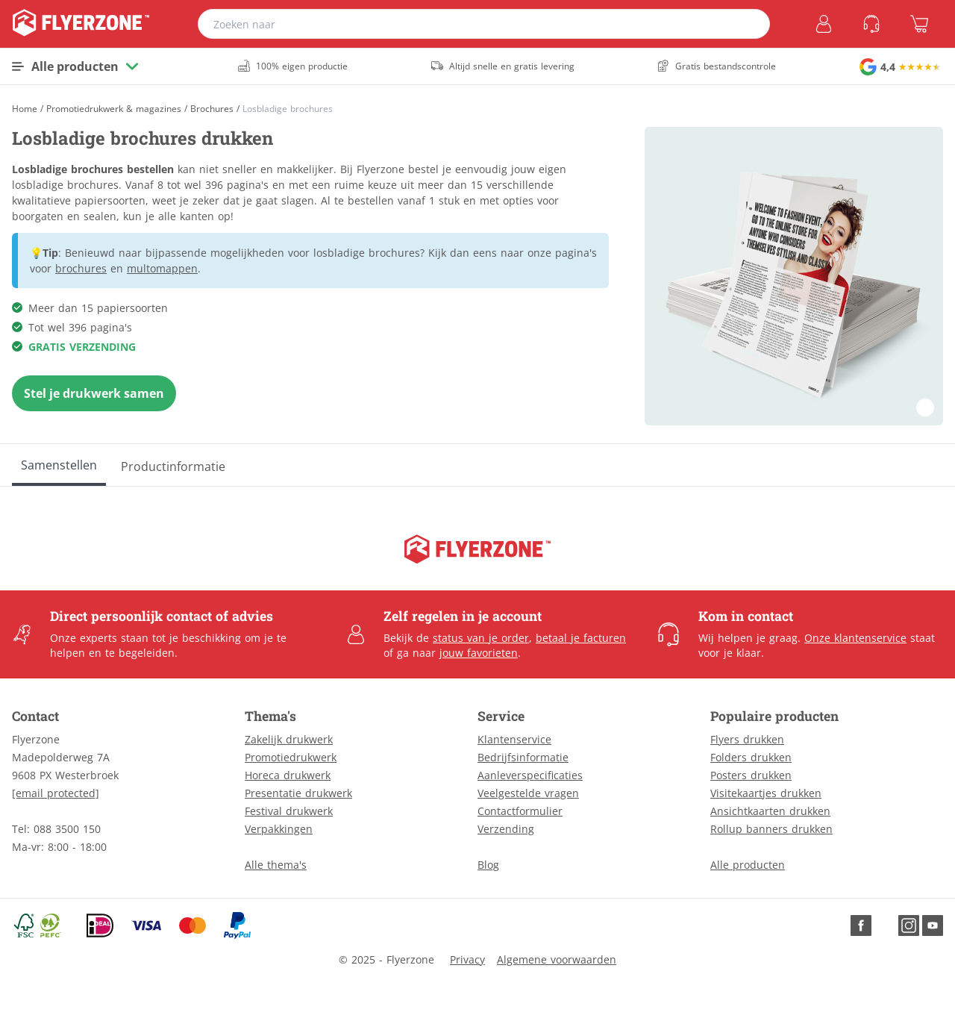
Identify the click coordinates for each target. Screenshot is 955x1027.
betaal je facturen (581, 638)
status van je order (481, 638)
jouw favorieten (478, 653)
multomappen (162, 268)
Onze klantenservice (855, 638)
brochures (81, 268)
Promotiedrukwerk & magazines (113, 109)
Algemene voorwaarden (556, 959)
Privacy (467, 959)
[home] (81, 24)
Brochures (212, 109)
